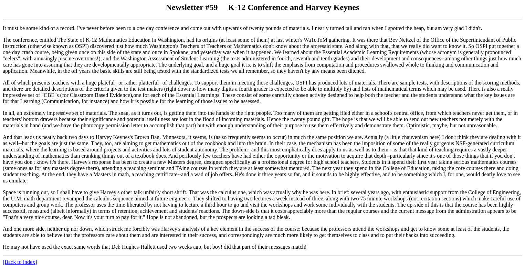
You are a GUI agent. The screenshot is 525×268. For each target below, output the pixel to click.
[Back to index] (20, 262)
